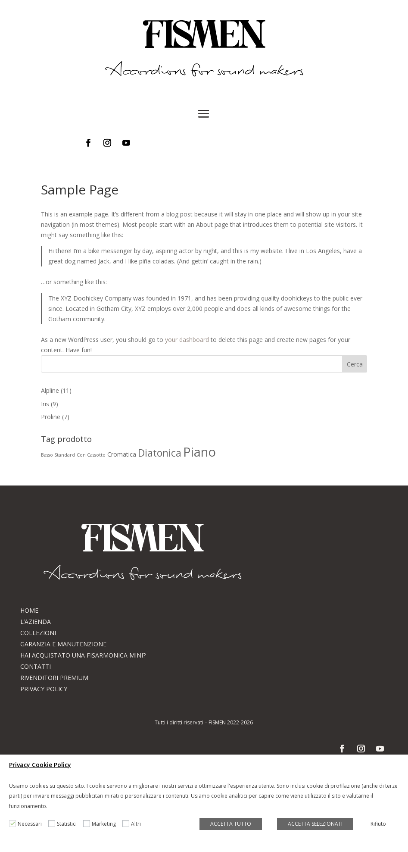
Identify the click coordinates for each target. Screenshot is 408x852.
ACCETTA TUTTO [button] (230, 823)
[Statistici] (51, 823)
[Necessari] (12, 823)
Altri (136, 823)
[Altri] (125, 823)
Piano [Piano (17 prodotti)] (199, 451)
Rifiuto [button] (378, 823)
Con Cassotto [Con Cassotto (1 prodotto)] (91, 455)
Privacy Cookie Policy (40, 765)
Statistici (67, 823)
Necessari (30, 823)
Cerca (355, 364)
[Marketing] (86, 823)
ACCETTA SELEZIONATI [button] (315, 823)
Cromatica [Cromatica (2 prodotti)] (121, 454)
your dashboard (187, 339)
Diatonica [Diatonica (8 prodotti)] (159, 453)
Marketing (104, 823)
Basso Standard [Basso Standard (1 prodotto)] (58, 455)
